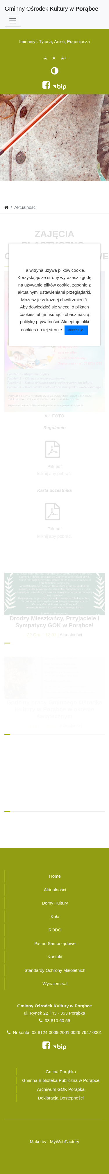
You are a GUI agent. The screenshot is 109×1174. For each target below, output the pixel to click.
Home (55, 876)
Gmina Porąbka (61, 1071)
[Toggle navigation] (13, 21)
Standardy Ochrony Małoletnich (54, 970)
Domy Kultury (55, 902)
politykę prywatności (39, 321)
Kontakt (55, 956)
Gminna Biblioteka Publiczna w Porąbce (60, 1080)
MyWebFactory (64, 1141)
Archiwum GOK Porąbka (60, 1089)
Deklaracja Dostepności (61, 1097)
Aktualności (71, 634)
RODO (55, 929)
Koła (55, 916)
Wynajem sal (54, 983)
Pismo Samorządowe (55, 943)
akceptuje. (76, 330)
